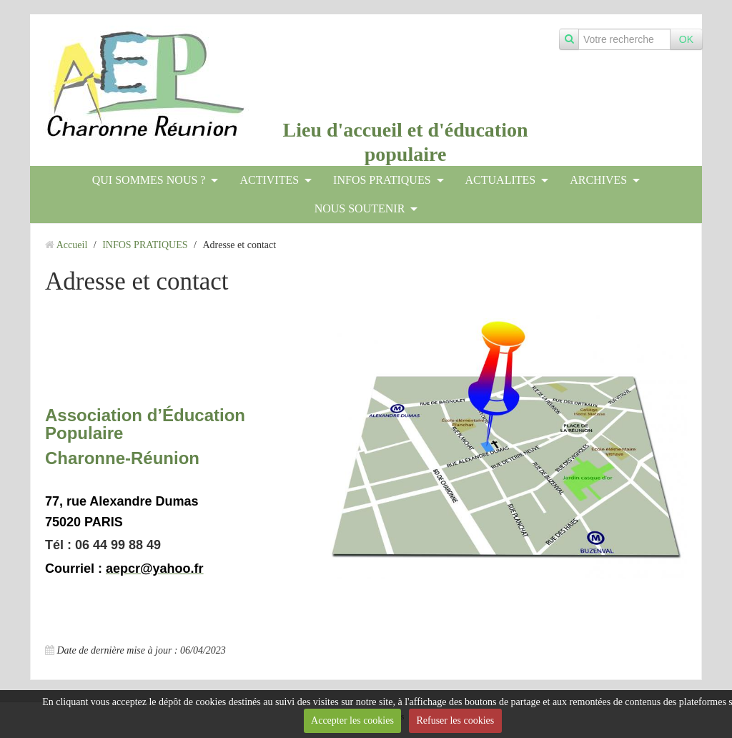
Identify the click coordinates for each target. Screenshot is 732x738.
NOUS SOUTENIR (360, 208)
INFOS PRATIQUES (381, 180)
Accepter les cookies (352, 720)
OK (686, 39)
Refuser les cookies (455, 720)
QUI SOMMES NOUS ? (149, 180)
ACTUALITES (500, 180)
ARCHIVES (598, 180)
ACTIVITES (269, 180)
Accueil (72, 245)
